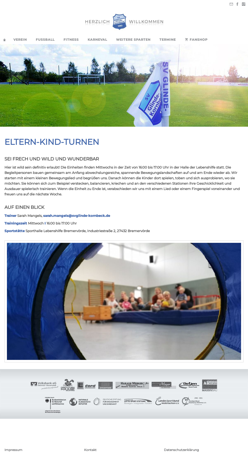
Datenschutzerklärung (181, 450)
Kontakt (90, 450)
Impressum (13, 450)
